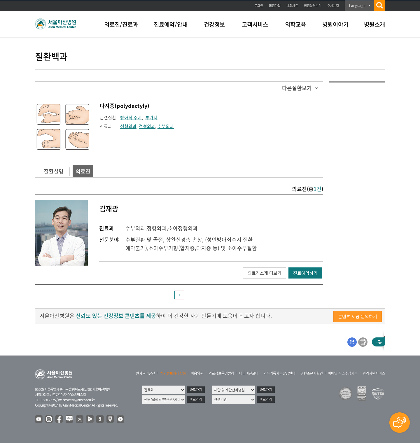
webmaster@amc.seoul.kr (76, 399)
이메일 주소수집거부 (343, 373)
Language (357, 5)
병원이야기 (335, 24)
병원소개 (374, 24)
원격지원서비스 (374, 373)
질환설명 (54, 171)
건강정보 (214, 24)
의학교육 (295, 24)
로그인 (258, 5)
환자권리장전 (145, 373)
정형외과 (147, 126)
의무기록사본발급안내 (279, 373)
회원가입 (275, 5)
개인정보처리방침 (173, 373)
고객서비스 (255, 24)
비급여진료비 (248, 373)
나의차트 (292, 5)
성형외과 (128, 126)
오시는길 (333, 5)
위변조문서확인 (311, 373)
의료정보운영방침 (221, 373)
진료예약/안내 (171, 24)
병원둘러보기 (312, 5)
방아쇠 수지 (131, 117)
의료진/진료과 (121, 24)
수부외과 (166, 126)
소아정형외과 (183, 228)
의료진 (83, 171)
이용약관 (197, 373)
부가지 (151, 117)
